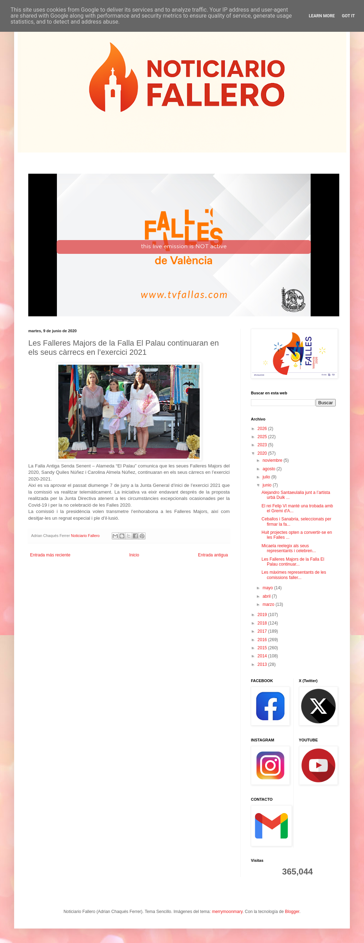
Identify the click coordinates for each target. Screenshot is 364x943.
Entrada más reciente (50, 555)
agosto (269, 468)
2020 (263, 453)
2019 (263, 614)
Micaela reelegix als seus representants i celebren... (289, 548)
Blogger (292, 911)
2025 (263, 436)
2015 (263, 647)
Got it (348, 15)
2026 (263, 428)
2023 (263, 444)
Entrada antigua (213, 555)
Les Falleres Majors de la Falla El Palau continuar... (293, 562)
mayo (268, 587)
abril (267, 596)
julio (267, 477)
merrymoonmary (227, 911)
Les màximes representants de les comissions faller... (294, 575)
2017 (263, 631)
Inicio (134, 555)
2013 (263, 664)
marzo (269, 604)
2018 (263, 623)
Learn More (322, 15)
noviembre (273, 460)
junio (268, 485)
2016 (263, 639)
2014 (263, 655)
